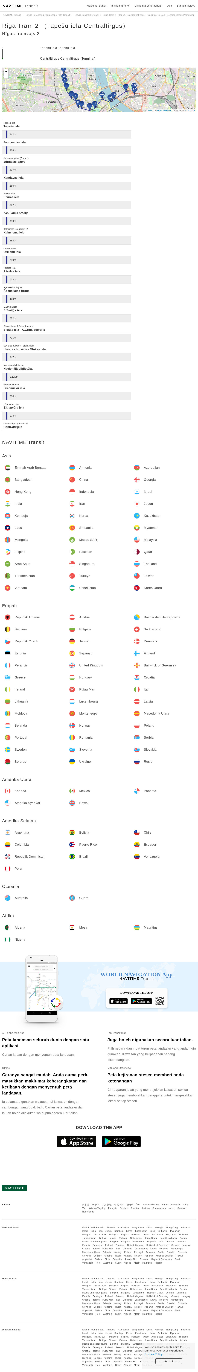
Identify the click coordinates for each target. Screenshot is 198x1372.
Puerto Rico (131, 1259)
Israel (85, 1231)
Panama (148, 1256)
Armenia (111, 1227)
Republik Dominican (161, 1259)
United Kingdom (135, 1245)
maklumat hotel (120, 5)
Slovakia (86, 1256)
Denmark (181, 1241)
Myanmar (175, 1231)
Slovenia (182, 1252)
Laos (152, 1231)
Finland (109, 1245)
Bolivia (98, 1259)
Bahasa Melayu (151, 1204)
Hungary (186, 1245)
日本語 (85, 1204)
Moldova (163, 1248)
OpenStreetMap (164, 110)
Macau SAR (100, 1234)
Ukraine (108, 1256)
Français (112, 1208)
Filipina (125, 1234)
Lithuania (127, 1248)
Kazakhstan (141, 1231)
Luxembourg (141, 1248)
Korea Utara (150, 1238)
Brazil (177, 1259)
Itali (118, 1248)
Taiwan (112, 1238)
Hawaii (179, 1256)
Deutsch (124, 1208)
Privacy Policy (153, 1354)
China (150, 1227)
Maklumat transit (96, 5)
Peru (98, 1263)
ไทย (138, 1204)
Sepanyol (97, 1245)
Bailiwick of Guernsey (157, 1245)
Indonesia (185, 1227)
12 (102, 93)
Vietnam (123, 1238)
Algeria (127, 1263)
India (93, 1231)
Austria (183, 1238)
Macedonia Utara (91, 1252)
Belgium (114, 1241)
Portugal (138, 1252)
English (95, 1204)
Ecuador (144, 1259)
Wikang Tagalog (97, 1208)
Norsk (172, 1208)
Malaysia (113, 1234)
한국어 (130, 1204)
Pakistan (135, 1234)
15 (126, 86)
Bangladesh (138, 1227)
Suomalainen (159, 1208)
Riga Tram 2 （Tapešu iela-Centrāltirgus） (65, 25)
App (169, 5)
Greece (175, 1245)
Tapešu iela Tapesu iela (57, 48)
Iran (101, 1231)
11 (95, 103)
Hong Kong (172, 1227)
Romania (150, 1252)
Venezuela (87, 1263)
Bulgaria (125, 1241)
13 (110, 97)
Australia (107, 1263)
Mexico (138, 1256)
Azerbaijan (123, 1227)
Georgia (159, 1227)
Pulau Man (107, 1248)
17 (134, 89)
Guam (118, 1263)
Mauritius (147, 1263)
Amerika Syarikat (164, 1256)
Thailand (183, 1234)
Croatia (86, 1248)
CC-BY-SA (190, 110)
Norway (118, 1252)
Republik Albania (168, 1238)
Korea (129, 1231)
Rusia (118, 1256)
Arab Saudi (157, 1234)
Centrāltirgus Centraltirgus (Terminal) (67, 58)
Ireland (96, 1248)
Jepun (108, 1231)
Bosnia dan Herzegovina (94, 1241)
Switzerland (139, 1241)
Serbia (161, 1252)
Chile (107, 1259)
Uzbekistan (136, 1238)
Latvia (153, 1248)
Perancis (119, 1245)
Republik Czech (155, 1241)
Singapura (171, 1234)
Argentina (87, 1259)
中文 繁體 (107, 1204)
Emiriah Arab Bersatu (93, 1227)
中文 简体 (119, 1204)
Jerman (170, 1241)
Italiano (146, 1208)
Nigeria (158, 1263)
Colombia (118, 1259)
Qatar (146, 1234)
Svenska (181, 1208)
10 (89, 105)
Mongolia (87, 1234)
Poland (127, 1252)
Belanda (107, 1252)
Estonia (86, 1245)
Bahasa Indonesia (171, 1204)
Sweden (171, 1252)
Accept (168, 1361)
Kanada (128, 1256)
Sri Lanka (162, 1231)
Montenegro (177, 1248)
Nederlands (88, 1212)
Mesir (137, 1263)
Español (135, 1208)
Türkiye (102, 1238)
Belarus (98, 1256)
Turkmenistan (89, 1238)
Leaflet (150, 110)
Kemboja (119, 1231)
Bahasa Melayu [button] (186, 5)
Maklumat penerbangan (148, 5)
